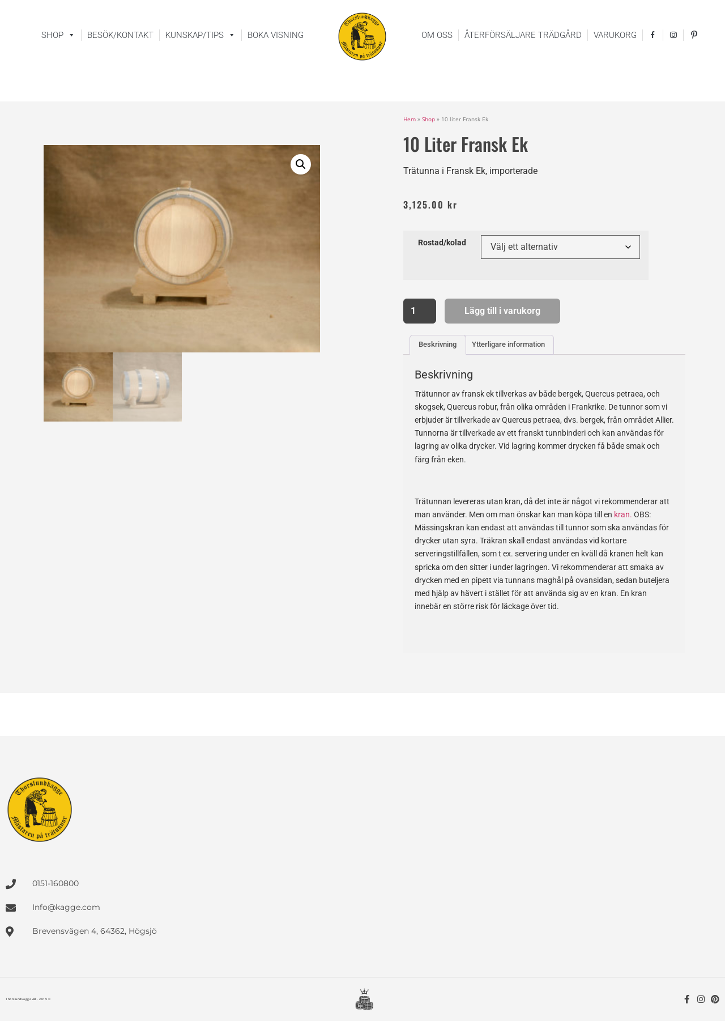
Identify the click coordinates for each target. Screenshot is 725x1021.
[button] (301, 164)
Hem (409, 119)
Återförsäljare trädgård (523, 35)
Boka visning (276, 35)
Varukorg (615, 35)
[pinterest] (695, 35)
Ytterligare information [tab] (508, 344)
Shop (58, 35)
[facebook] (653, 35)
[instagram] (673, 35)
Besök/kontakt (120, 35)
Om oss (437, 35)
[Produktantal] (419, 311)
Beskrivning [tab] (438, 344)
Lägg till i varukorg (502, 310)
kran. (623, 515)
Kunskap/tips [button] (200, 35)
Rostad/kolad (442, 243)
